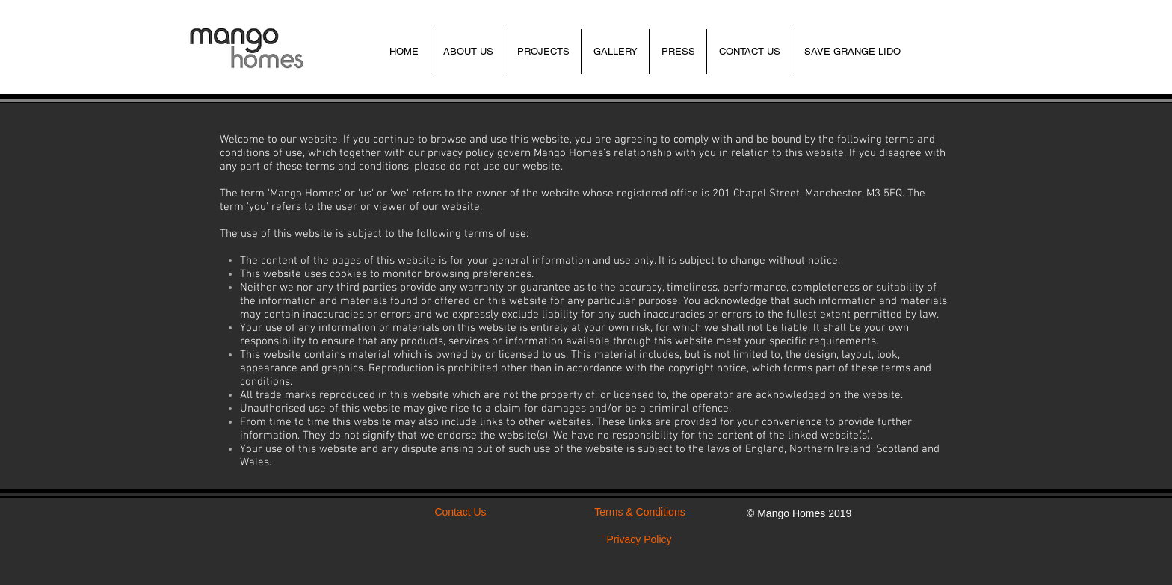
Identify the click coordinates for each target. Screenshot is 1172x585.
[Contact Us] (460, 512)
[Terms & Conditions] (639, 512)
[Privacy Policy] (639, 540)
